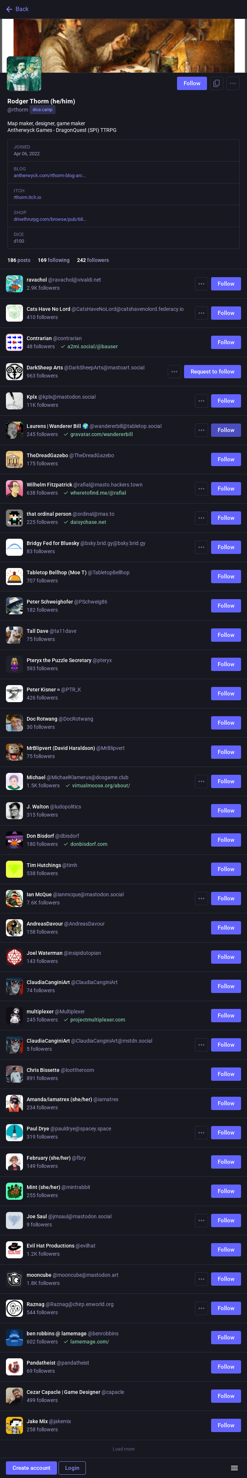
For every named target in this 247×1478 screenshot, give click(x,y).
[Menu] (233, 83)
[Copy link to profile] (216, 83)
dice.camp (43, 109)
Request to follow (212, 371)
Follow (192, 83)
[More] (201, 283)
